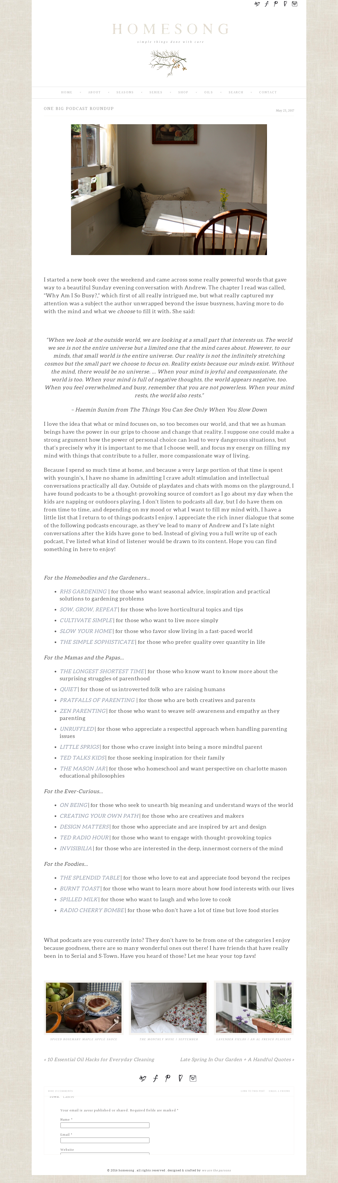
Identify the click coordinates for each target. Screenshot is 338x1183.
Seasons (125, 92)
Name (65, 1119)
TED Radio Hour (84, 837)
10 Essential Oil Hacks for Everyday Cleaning (99, 1059)
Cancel (68, 1096)
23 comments (60, 1091)
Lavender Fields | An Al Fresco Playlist (253, 1039)
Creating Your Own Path (99, 816)
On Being (73, 805)
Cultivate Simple (86, 620)
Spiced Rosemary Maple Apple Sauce (83, 1039)
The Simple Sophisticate (97, 642)
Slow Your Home (86, 631)
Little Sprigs (79, 747)
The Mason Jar (82, 768)
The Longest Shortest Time (102, 671)
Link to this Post (253, 1091)
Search (236, 92)
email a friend (279, 1091)
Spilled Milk (78, 899)
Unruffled (77, 729)
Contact (268, 92)
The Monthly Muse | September (168, 1039)
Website (67, 1150)
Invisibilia (76, 848)
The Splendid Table (90, 878)
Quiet (68, 689)
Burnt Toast (80, 888)
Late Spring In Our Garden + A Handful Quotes (237, 1059)
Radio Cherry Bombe (92, 910)
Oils (208, 92)
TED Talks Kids (82, 758)
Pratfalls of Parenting (97, 700)
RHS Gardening (83, 591)
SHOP (183, 92)
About (94, 92)
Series (156, 92)
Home (67, 92)
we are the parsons (216, 1170)
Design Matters (84, 827)
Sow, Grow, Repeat (88, 609)
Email (65, 1135)
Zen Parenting (82, 711)
